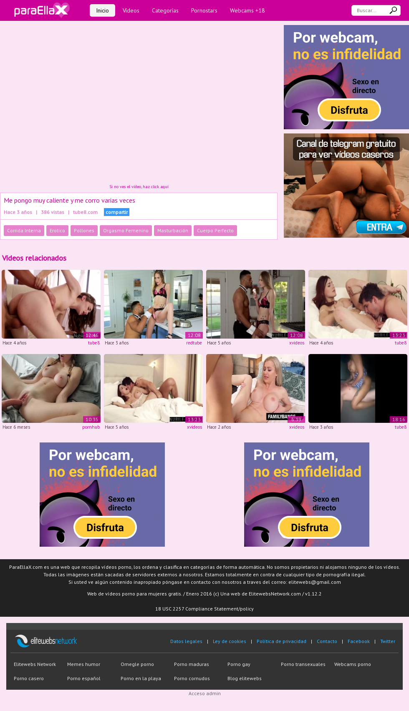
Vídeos (131, 10)
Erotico (57, 230)
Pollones (84, 230)
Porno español (84, 678)
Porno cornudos (192, 678)
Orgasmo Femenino (126, 230)
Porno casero (29, 678)
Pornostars (204, 10)
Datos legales (186, 641)
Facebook (359, 641)
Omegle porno (137, 664)
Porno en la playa (141, 678)
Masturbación (172, 230)
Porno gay (238, 664)
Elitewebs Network (35, 664)
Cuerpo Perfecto (215, 230)
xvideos (296, 343)
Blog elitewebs (244, 678)
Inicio (102, 10)
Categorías (165, 10)
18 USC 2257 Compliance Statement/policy (204, 608)
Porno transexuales (303, 664)
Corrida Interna (24, 230)
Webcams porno (352, 664)
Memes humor (83, 664)
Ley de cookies (229, 641)
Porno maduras (191, 664)
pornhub (91, 427)
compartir (117, 212)
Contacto (327, 641)
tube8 (94, 343)
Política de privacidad (281, 641)
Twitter (387, 641)
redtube (194, 343)
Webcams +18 (247, 10)
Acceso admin (205, 693)
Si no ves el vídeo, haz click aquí (139, 186)
